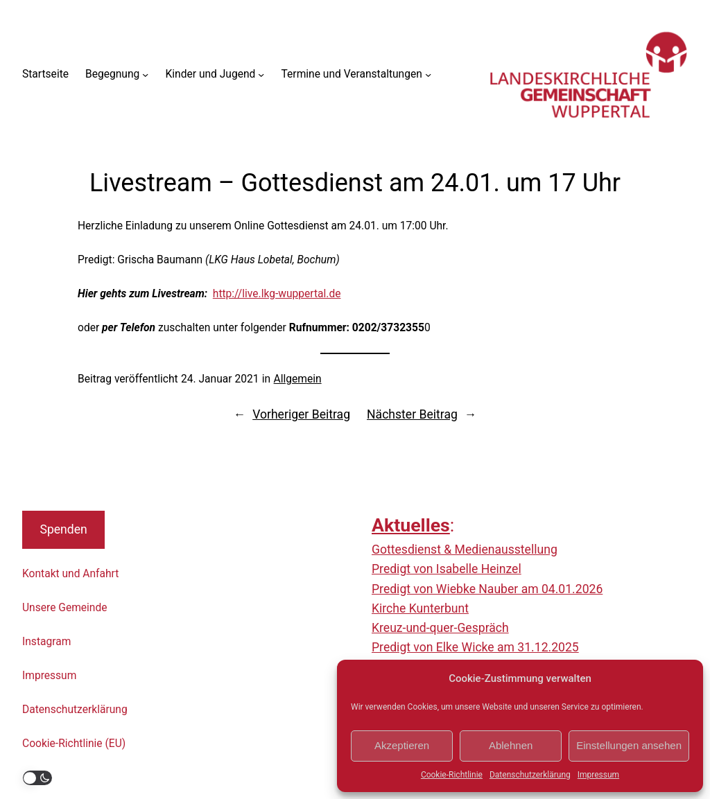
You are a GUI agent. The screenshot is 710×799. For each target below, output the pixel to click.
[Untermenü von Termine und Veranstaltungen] (428, 74)
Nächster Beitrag (412, 414)
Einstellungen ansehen (629, 745)
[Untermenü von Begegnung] (145, 74)
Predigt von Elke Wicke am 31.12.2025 (475, 647)
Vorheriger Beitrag (301, 414)
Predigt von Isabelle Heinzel (446, 569)
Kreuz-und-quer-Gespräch (440, 628)
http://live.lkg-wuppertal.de (277, 294)
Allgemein (298, 379)
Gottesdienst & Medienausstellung (464, 549)
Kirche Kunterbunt (420, 608)
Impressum (598, 775)
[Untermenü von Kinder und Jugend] (261, 74)
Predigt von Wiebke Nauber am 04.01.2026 (487, 589)
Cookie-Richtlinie (452, 775)
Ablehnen (510, 745)
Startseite (45, 74)
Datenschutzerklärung (530, 775)
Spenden (63, 529)
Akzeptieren (401, 745)
